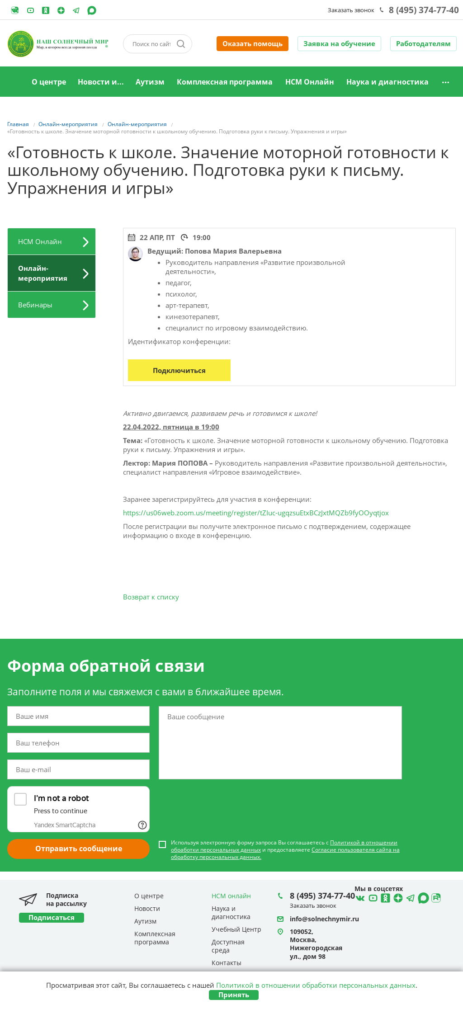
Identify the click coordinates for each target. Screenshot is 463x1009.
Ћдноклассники (384, 896)
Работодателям (423, 43)
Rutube (15, 10)
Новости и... (101, 82)
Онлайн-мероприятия (42, 273)
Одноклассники (45, 10)
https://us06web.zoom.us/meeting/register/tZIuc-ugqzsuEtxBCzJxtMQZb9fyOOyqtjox (256, 512)
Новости (147, 908)
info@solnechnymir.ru (324, 919)
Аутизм (150, 82)
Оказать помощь (252, 43)
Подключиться (179, 370)
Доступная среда (228, 946)
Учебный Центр (236, 929)
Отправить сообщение (78, 848)
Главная (14, 82)
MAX (91, 10)
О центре (49, 82)
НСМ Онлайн (309, 82)
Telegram (61, 10)
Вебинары (35, 304)
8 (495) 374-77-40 (424, 10)
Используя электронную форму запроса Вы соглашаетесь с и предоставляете (285, 850)
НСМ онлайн (231, 895)
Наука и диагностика (387, 82)
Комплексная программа (225, 82)
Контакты (226, 962)
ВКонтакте (359, 896)
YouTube (30, 10)
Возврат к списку (151, 596)
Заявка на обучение (339, 43)
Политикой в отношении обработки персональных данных (316, 985)
